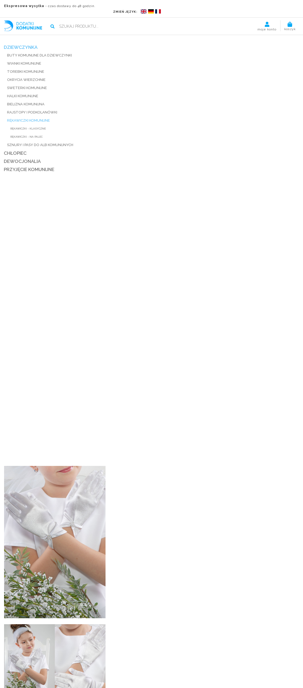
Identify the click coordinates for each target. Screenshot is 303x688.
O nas (66, 659)
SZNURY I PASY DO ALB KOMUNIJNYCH (40, 138)
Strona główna (43, 659)
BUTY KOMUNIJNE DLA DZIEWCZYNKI (39, 49)
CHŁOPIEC (15, 146)
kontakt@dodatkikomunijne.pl (86, 646)
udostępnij (188, 183)
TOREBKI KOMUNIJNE (25, 65)
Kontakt (189, 659)
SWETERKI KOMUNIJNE (27, 81)
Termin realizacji (112, 659)
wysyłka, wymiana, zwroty (205, 176)
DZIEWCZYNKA (21, 40)
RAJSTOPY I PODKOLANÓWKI (32, 106)
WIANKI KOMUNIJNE (24, 57)
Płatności (83, 659)
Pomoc (172, 659)
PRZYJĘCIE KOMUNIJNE (29, 163)
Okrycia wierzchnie (26, 73)
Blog (136, 659)
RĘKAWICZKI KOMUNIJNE (28, 114)
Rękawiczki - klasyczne (28, 122)
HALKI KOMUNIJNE (23, 89)
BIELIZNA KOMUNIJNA (26, 98)
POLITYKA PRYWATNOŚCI (151, 682)
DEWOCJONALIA (22, 154)
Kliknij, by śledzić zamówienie (234, 646)
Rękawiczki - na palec (27, 130)
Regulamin (153, 659)
